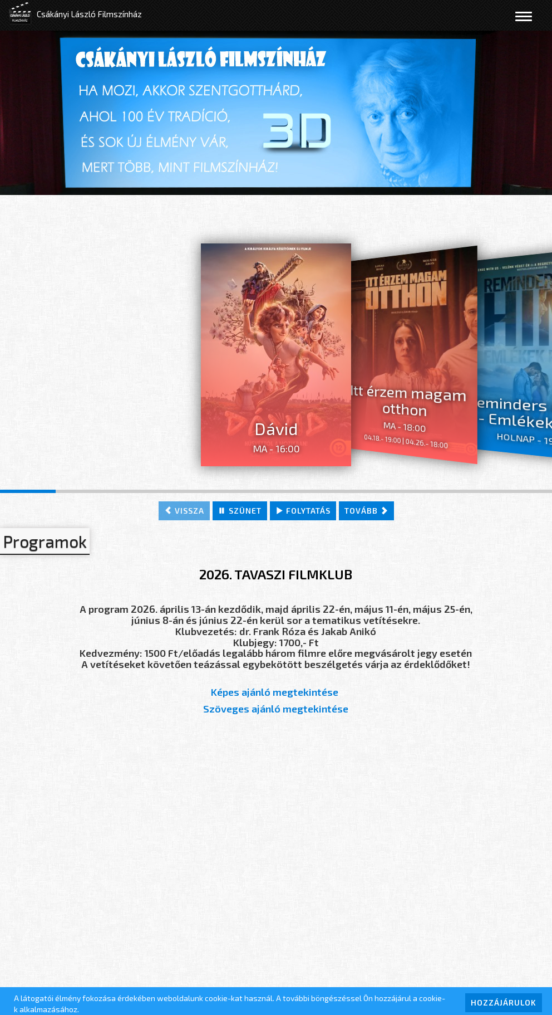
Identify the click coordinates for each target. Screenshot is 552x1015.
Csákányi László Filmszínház (89, 14)
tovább (366, 510)
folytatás (303, 510)
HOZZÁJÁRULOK (503, 1002)
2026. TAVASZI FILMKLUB (275, 574)
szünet (240, 510)
